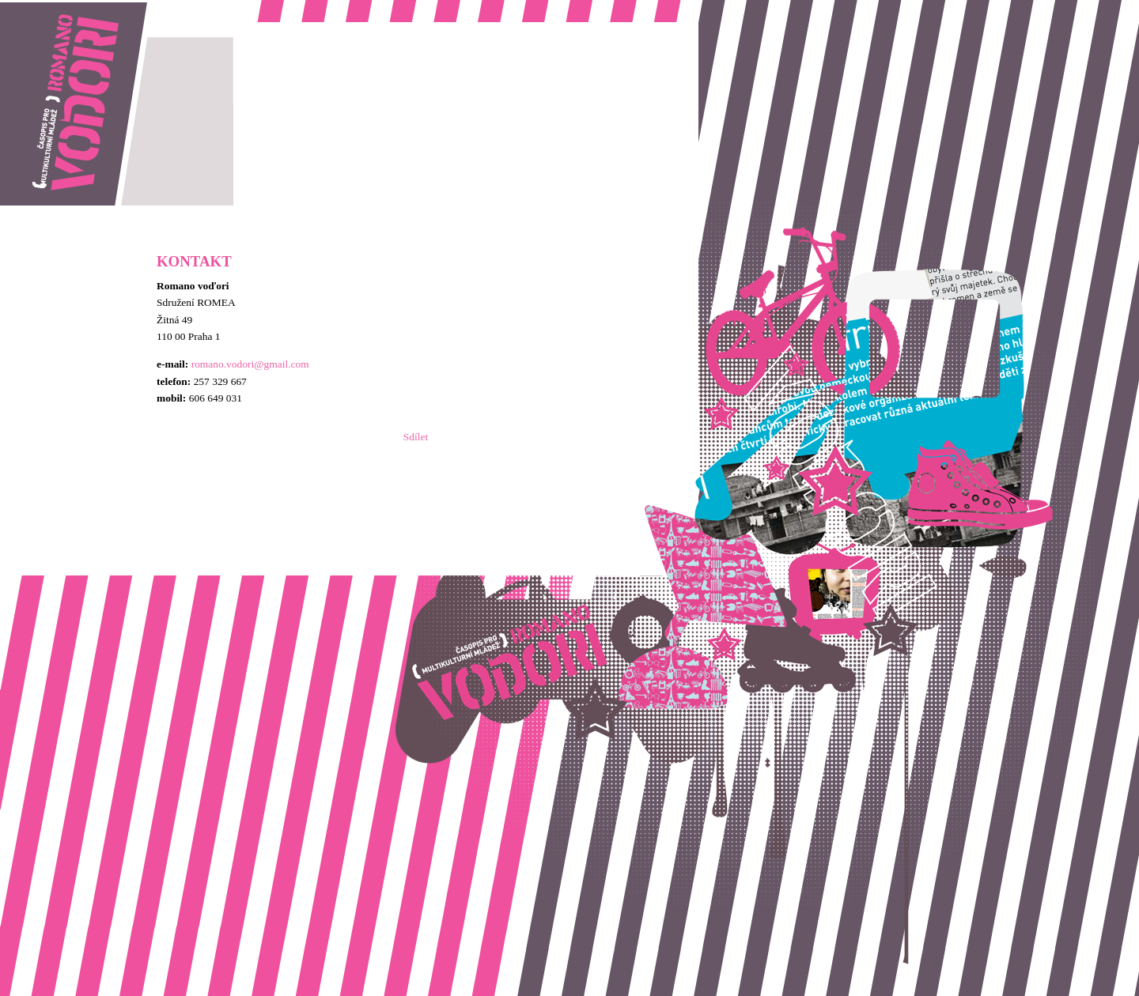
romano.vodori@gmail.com (250, 364)
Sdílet (415, 437)
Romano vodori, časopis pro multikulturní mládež (106, 8)
